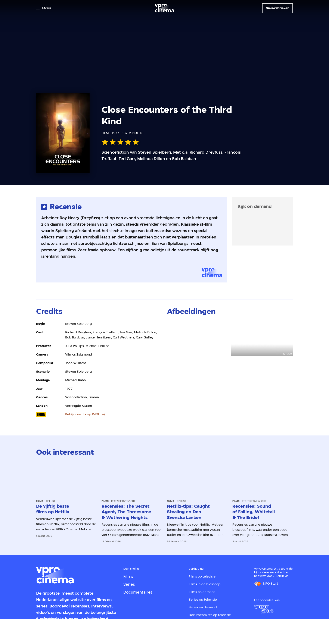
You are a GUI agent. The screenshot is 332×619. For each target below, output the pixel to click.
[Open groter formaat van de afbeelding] (198, 338)
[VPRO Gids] (263, 609)
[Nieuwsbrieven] (277, 8)
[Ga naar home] (164, 8)
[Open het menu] (43, 8)
